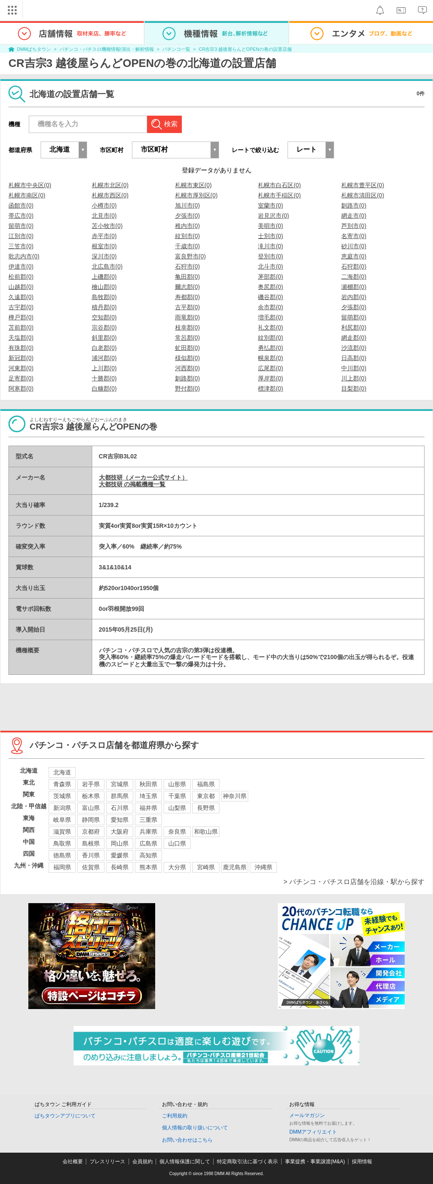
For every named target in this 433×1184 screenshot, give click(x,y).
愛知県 (120, 819)
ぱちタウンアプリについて (65, 1116)
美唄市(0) (270, 226)
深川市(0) (104, 256)
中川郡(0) (353, 368)
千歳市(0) (187, 246)
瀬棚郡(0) (353, 287)
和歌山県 (206, 831)
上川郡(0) (104, 368)
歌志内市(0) (23, 256)
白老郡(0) (104, 348)
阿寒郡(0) (20, 388)
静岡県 (91, 819)
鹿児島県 (235, 867)
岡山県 (120, 843)
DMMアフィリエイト (313, 1132)
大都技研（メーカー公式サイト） (143, 477)
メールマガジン (307, 1115)
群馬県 (120, 796)
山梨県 (177, 807)
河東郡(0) (20, 368)
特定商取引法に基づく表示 (247, 1162)
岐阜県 (62, 819)
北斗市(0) (270, 266)
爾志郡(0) (187, 287)
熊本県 (148, 867)
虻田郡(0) (187, 348)
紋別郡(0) (270, 338)
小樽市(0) (104, 205)
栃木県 (91, 796)
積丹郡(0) (104, 307)
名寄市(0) (353, 236)
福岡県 (62, 867)
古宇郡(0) (20, 307)
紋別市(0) (187, 236)
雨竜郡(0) (187, 317)
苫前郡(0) (20, 327)
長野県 (206, 807)
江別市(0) (20, 236)
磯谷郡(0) (270, 297)
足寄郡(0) (20, 378)
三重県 (148, 819)
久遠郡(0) (20, 297)
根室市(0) (104, 246)
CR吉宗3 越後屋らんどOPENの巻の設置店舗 (245, 49)
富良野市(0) (190, 256)
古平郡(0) (187, 307)
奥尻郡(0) (270, 287)
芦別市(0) (353, 226)
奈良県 (177, 831)
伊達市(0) (20, 266)
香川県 (91, 855)
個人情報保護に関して (184, 1162)
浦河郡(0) (104, 358)
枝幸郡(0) (187, 327)
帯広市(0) (20, 216)
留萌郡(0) (353, 317)
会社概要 (73, 1162)
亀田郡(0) (187, 277)
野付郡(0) (187, 388)
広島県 (148, 843)
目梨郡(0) (353, 388)
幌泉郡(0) (270, 358)
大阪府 (120, 831)
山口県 (177, 843)
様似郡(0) (187, 358)
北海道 (62, 772)
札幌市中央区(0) (29, 185)
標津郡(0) (270, 388)
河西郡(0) (187, 368)
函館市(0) (20, 205)
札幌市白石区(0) (279, 185)
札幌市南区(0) (26, 195)
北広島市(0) (107, 266)
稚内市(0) (187, 226)
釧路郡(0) (187, 378)
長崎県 (120, 867)
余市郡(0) (270, 307)
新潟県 (62, 807)
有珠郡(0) (20, 348)
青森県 (62, 784)
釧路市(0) (353, 205)
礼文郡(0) (270, 327)
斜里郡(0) (104, 338)
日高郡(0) (353, 358)
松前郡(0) (20, 277)
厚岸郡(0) (270, 378)
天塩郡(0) (20, 338)
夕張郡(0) (353, 307)
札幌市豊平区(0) (362, 185)
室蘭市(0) (270, 205)
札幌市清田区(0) (362, 195)
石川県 (120, 807)
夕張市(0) (187, 216)
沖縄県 (263, 867)
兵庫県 (148, 831)
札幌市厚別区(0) (196, 195)
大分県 (177, 867)
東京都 (206, 796)
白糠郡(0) (104, 388)
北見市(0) (104, 216)
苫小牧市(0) (107, 226)
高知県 (148, 855)
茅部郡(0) (270, 277)
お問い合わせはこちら (187, 1140)
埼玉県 (148, 796)
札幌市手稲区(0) (279, 195)
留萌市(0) (20, 226)
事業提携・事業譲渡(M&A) (315, 1162)
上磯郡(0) (104, 277)
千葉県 (177, 796)
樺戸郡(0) (20, 317)
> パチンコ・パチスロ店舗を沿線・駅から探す (354, 881)
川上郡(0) (353, 378)
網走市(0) (353, 216)
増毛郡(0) (270, 317)
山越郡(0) (20, 287)
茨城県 (62, 796)
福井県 (148, 807)
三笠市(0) (20, 246)
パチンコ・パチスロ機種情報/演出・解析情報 (107, 49)
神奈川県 (235, 796)
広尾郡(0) (270, 368)
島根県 (91, 843)
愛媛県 (120, 855)
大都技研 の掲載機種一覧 (132, 484)
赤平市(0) (104, 236)
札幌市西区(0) (110, 195)
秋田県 (148, 784)
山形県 (177, 784)
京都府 (91, 831)
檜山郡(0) (104, 287)
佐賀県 (91, 867)
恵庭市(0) (353, 256)
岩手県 (91, 784)
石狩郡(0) (353, 266)
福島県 (206, 784)
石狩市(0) (187, 266)
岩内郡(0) (353, 297)
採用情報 (362, 1162)
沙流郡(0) (353, 348)
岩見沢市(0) (273, 216)
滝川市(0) (270, 246)
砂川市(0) (353, 246)
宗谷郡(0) (104, 327)
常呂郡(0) (187, 338)
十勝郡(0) (104, 378)
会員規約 (142, 1162)
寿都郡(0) (187, 297)
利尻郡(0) (353, 327)
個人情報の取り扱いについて (195, 1128)
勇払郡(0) (270, 348)
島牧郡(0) (104, 297)
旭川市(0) (187, 205)
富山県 (91, 807)
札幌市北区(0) (110, 185)
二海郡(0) (353, 277)
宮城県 (120, 784)
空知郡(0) (104, 317)
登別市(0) (270, 256)
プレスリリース (107, 1162)
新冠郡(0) (20, 358)
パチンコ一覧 (176, 49)
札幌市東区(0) (193, 185)
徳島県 (62, 855)
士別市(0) (270, 236)
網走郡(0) (353, 338)
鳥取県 (62, 843)
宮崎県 (206, 867)
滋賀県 (62, 831)
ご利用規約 (174, 1116)
